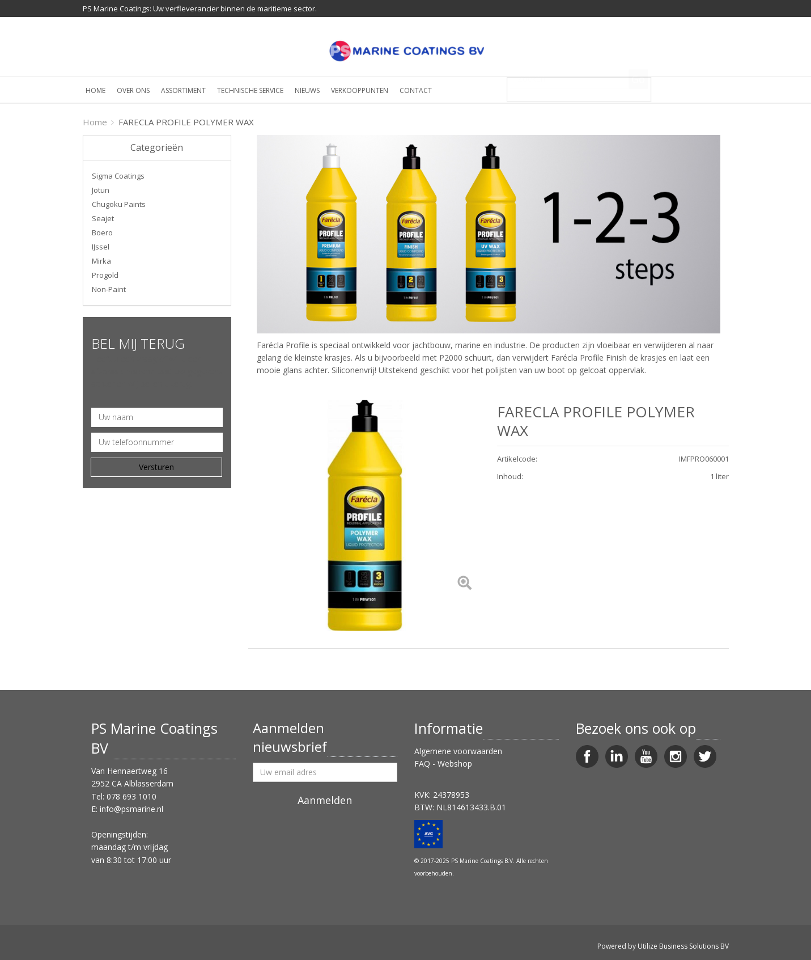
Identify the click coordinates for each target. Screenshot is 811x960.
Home (95, 90)
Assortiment (183, 90)
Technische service (250, 90)
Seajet (103, 218)
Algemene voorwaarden (458, 751)
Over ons (133, 90)
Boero (102, 232)
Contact (416, 90)
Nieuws (307, 90)
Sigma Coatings (118, 176)
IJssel (100, 247)
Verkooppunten (359, 90)
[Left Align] (464, 583)
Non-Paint (109, 289)
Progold (105, 275)
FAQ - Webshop (443, 763)
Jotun (100, 190)
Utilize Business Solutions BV (683, 946)
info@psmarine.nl (131, 808)
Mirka (101, 261)
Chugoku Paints (119, 204)
